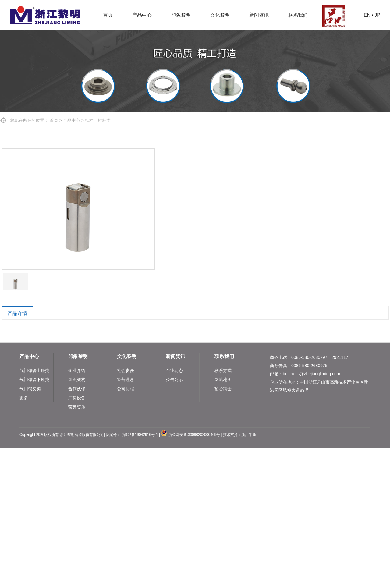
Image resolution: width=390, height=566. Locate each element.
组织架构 (76, 379)
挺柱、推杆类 (98, 120)
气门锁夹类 (30, 388)
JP (377, 15)
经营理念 (125, 379)
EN (367, 15)
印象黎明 (181, 15)
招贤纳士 (223, 388)
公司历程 (125, 388)
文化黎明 (220, 15)
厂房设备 (76, 397)
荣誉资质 (76, 407)
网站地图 (223, 379)
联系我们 (298, 15)
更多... (26, 397)
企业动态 (174, 370)
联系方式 (223, 370)
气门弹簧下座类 (34, 379)
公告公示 (174, 379)
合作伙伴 (76, 388)
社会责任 (125, 370)
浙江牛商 (248, 435)
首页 (108, 15)
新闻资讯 (259, 15)
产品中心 (142, 15)
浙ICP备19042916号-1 (140, 435)
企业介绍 (76, 370)
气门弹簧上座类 (34, 370)
